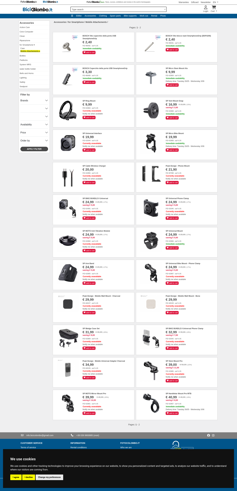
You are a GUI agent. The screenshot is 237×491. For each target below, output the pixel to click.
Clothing (103, 16)
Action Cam (25, 27)
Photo (163, 16)
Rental (154, 16)
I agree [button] (16, 477)
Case (22, 48)
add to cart (89, 52)
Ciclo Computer (26, 32)
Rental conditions (78, 447)
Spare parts (115, 16)
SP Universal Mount (174, 231)
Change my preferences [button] (49, 477)
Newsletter (206, 2)
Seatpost (23, 86)
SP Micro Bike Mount (175, 133)
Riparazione (25, 40)
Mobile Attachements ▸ (30, 51)
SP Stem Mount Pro (174, 361)
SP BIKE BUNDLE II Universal (95, 198)
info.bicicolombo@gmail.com (39, 435)
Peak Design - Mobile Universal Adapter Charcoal (104, 361)
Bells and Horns (27, 73)
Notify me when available (93, 114)
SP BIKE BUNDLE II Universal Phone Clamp (184, 328)
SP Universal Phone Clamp (177, 198)
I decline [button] (29, 477)
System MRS (25, 64)
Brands (24, 100)
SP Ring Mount (89, 101)
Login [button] (205, 9)
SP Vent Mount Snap (174, 101)
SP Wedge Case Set (91, 328)
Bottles (23, 56)
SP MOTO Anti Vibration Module (96, 231)
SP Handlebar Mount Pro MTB (178, 394)
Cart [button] (213, 9)
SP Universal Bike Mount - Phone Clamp (183, 263)
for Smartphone (76, 22)
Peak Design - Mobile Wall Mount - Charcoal (101, 296)
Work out (144, 16)
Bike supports (130, 16)
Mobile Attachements (96, 22)
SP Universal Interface (92, 133)
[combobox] (118, 9)
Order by (25, 140)
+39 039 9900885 (84, 435)
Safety (22, 82)
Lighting (23, 78)
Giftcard (194, 2)
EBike (79, 16)
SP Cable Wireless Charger (94, 166)
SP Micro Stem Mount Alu (177, 68)
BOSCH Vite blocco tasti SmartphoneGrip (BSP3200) (188, 36)
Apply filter (34, 149)
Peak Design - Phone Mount (178, 166)
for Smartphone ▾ (27, 45)
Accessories (90, 16)
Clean (22, 36)
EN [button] (214, 2)
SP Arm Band (88, 263)
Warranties (184, 2)
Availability (26, 124)
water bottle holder (28, 69)
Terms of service (28, 447)
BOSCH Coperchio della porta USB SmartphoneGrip (105, 68)
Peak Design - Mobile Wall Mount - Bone (183, 296)
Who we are (126, 447)
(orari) (96, 435)
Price (23, 132)
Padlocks (24, 60)
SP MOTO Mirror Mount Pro (94, 394)
